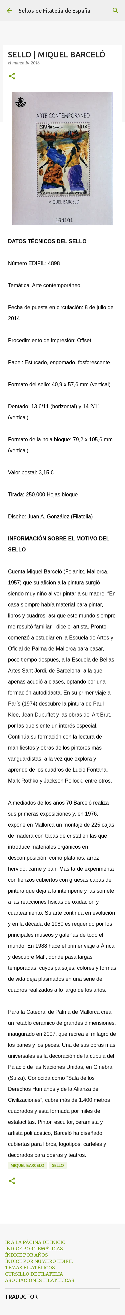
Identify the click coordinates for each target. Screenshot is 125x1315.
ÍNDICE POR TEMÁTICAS (34, 1249)
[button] (12, 76)
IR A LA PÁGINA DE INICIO (35, 1242)
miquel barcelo (27, 1165)
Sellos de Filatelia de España (54, 11)
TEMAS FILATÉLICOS (30, 1268)
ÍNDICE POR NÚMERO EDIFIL (39, 1261)
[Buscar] (116, 11)
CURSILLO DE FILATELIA (34, 1274)
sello (58, 1165)
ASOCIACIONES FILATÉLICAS (39, 1280)
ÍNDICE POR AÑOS (26, 1255)
